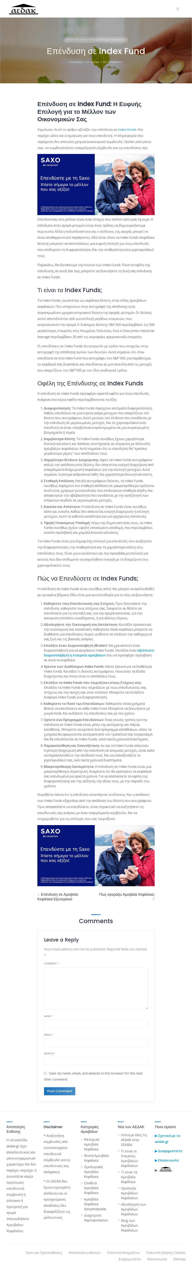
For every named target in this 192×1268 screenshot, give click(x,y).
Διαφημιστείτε (130, 1259)
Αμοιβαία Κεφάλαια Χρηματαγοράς (95, 1204)
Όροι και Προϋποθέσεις (43, 1252)
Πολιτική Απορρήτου (123, 1252)
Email (49, 1034)
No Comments (112, 62)
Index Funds (127, 129)
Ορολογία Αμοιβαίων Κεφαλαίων (129, 1193)
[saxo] (96, 214)
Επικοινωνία (168, 1160)
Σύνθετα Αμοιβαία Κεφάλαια (91, 1188)
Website (49, 1053)
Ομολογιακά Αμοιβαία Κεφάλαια (93, 1172)
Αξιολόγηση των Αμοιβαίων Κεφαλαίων (133, 1209)
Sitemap (179, 1259)
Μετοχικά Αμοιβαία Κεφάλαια (91, 1144)
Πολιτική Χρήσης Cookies (166, 1252)
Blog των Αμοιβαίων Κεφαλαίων (129, 1225)
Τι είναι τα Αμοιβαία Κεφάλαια (129, 1177)
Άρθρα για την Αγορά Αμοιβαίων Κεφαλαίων (96, 39)
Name (48, 1016)
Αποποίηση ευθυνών (85, 1252)
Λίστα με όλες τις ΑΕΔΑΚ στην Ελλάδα (134, 1140)
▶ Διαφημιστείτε (168, 1151)
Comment (51, 963)
